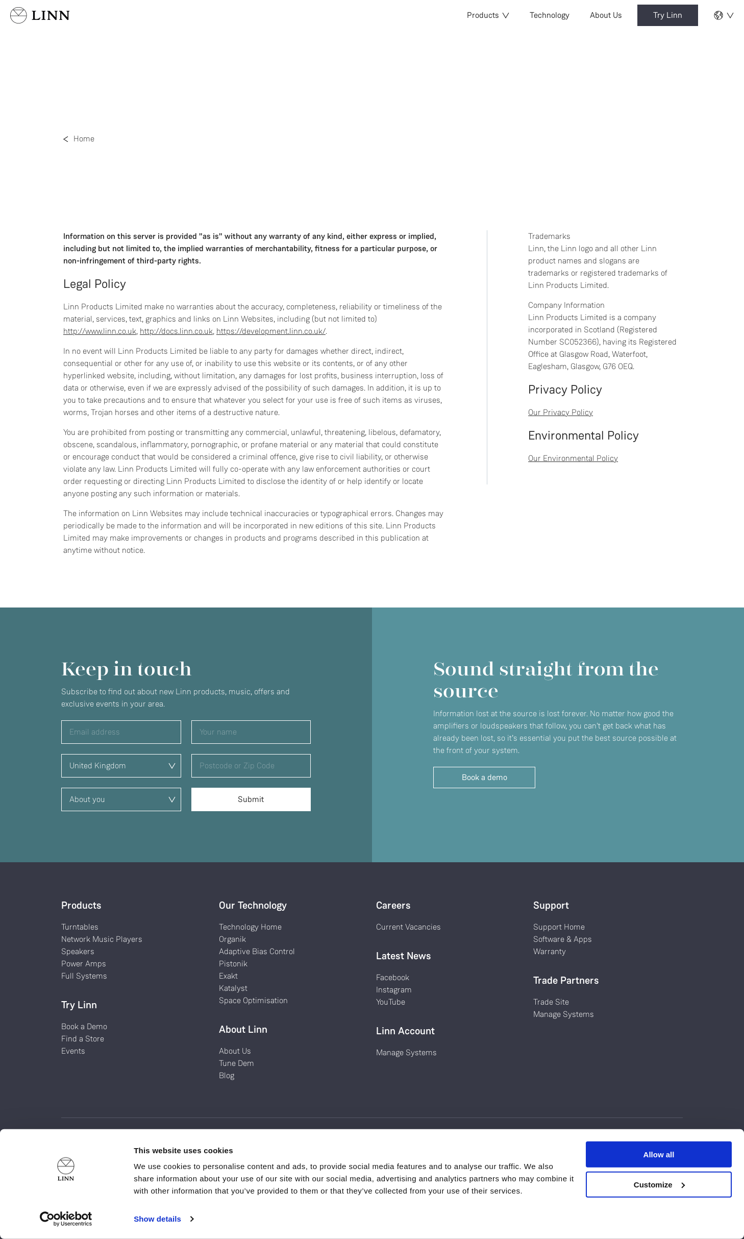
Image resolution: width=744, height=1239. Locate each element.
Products (488, 15)
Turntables (79, 927)
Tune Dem (236, 1063)
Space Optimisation (253, 1000)
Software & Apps (562, 939)
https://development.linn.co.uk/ (271, 331)
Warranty (549, 951)
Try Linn (667, 15)
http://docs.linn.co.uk (176, 331)
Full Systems (84, 976)
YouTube (390, 1002)
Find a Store (82, 1038)
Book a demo (484, 777)
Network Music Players (101, 939)
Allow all (659, 1154)
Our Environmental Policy (573, 458)
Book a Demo (84, 1026)
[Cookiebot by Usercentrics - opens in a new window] (66, 1219)
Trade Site (551, 1002)
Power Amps (83, 963)
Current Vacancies (408, 927)
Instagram (394, 989)
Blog (226, 1075)
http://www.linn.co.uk (99, 331)
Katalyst (233, 988)
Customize (659, 1184)
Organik (232, 939)
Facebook (392, 977)
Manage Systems (406, 1052)
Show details (157, 1218)
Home (83, 138)
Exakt (228, 976)
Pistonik (233, 963)
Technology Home (250, 927)
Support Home (559, 927)
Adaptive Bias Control (257, 951)
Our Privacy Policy (560, 412)
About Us (606, 15)
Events (73, 1051)
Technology (549, 15)
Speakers (77, 951)
